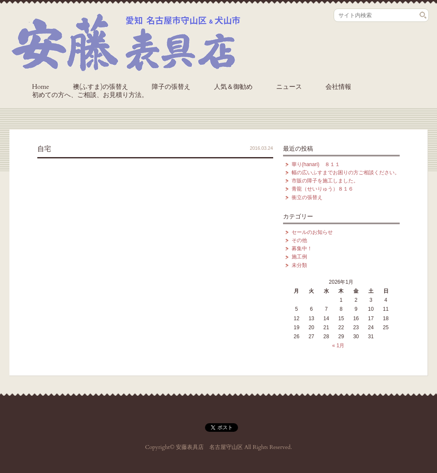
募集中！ (302, 249)
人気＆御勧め (233, 86)
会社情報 (338, 86)
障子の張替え (171, 86)
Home (40, 86)
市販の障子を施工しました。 (325, 181)
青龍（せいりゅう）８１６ (322, 189)
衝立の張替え (307, 197)
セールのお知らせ (312, 232)
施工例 (299, 257)
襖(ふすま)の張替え (101, 86)
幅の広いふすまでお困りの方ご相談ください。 (346, 173)
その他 (299, 240)
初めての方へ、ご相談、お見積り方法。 (90, 95)
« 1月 (338, 346)
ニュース (289, 86)
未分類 (299, 265)
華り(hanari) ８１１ (316, 164)
